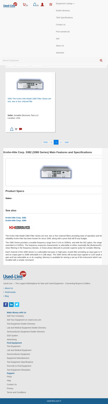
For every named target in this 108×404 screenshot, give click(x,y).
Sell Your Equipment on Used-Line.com (24, 320)
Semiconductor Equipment (18, 354)
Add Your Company (15, 316)
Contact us (60, 24)
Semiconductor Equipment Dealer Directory (26, 332)
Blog (6, 296)
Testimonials (9, 292)
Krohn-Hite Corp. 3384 (15, 220)
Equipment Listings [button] (65, 3)
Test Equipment (14, 346)
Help (9, 380)
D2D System (12, 335)
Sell (57, 39)
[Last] (66, 142)
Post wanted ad (63, 31)
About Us (60, 46)
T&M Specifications (64, 17)
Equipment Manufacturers (18, 358)
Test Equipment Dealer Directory (21, 324)
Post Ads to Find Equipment (19, 366)
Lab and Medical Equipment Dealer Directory (26, 328)
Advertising (12, 339)
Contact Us (12, 384)
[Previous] (51, 142)
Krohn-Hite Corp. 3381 (15, 218)
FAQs (9, 376)
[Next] (60, 142)
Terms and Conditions (16, 392)
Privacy (10, 388)
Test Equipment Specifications (20, 362)
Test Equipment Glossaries (18, 370)
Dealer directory (63, 10)
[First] (45, 142)
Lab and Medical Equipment (19, 350)
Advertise (60, 53)
